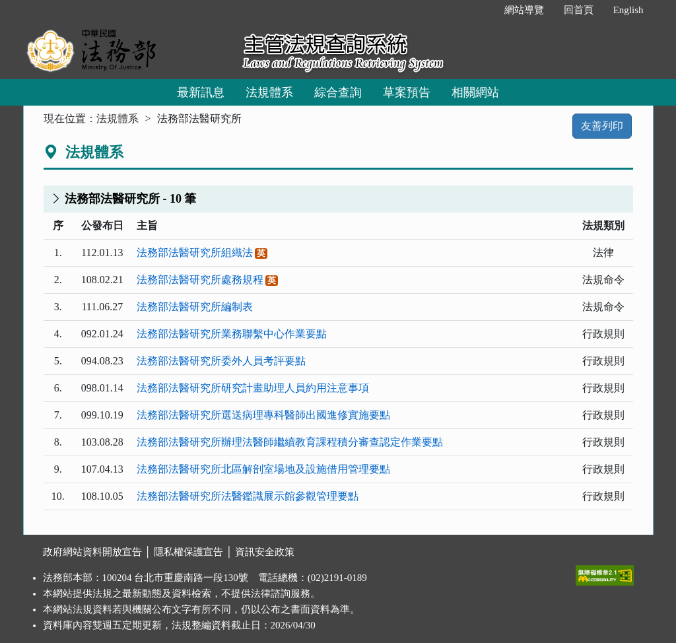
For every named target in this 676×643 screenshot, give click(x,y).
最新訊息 (200, 92)
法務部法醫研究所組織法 (195, 252)
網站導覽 (524, 10)
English (628, 10)
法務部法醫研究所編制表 (195, 306)
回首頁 (578, 10)
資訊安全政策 (264, 552)
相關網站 (475, 92)
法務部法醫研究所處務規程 (200, 279)
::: (480, 10)
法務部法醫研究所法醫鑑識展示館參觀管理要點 (247, 496)
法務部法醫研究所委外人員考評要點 (221, 360)
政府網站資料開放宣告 (92, 552)
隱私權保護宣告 (188, 552)
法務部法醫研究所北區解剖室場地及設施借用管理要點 (263, 469)
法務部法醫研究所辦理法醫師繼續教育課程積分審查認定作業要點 (290, 442)
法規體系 (269, 92)
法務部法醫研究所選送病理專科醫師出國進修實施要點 (263, 415)
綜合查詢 (338, 92)
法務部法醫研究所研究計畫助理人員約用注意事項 (253, 387)
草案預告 (406, 92)
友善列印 (602, 125)
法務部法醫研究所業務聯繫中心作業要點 (232, 333)
